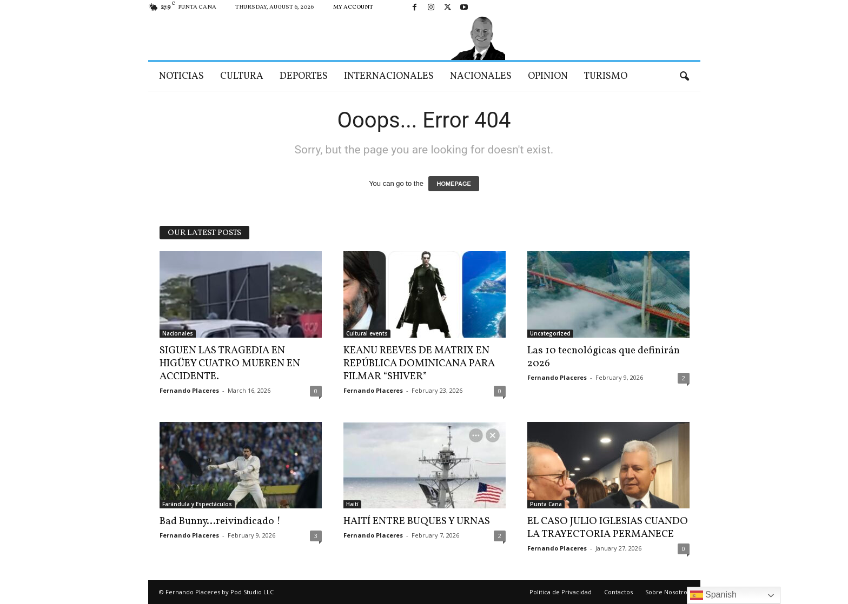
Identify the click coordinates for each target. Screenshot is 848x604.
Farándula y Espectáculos (197, 504)
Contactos (618, 592)
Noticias (181, 76)
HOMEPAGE (453, 183)
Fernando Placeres (189, 390)
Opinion (548, 76)
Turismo (605, 76)
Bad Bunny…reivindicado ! (220, 521)
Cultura (241, 76)
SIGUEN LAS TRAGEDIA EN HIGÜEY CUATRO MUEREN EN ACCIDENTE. (230, 364)
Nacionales (481, 76)
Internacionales (389, 76)
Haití (352, 504)
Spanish (713, 595)
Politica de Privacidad (560, 592)
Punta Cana (546, 504)
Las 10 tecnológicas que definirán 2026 (603, 357)
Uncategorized (550, 333)
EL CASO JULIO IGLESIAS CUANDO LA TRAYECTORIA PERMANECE (607, 527)
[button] (684, 77)
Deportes (304, 76)
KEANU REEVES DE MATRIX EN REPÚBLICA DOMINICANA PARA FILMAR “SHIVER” (419, 364)
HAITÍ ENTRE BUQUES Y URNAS (416, 521)
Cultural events (367, 333)
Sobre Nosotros (667, 592)
